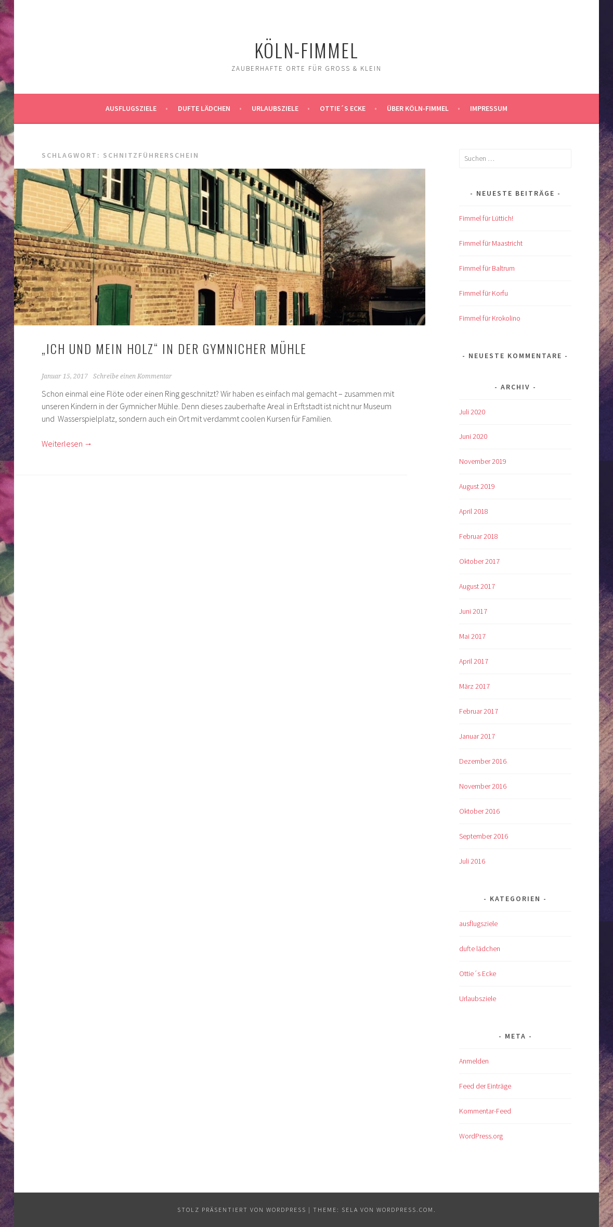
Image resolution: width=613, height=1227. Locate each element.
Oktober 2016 (479, 811)
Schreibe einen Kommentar (132, 376)
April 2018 (473, 511)
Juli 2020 (472, 411)
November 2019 (482, 461)
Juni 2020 (473, 436)
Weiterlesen (67, 443)
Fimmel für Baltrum (487, 268)
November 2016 (482, 786)
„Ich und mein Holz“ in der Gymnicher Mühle (174, 348)
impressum (488, 108)
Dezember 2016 (482, 761)
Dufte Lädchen (204, 108)
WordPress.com (405, 1209)
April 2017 (473, 661)
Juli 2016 (472, 861)
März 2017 (474, 686)
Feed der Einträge (485, 1086)
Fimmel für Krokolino (489, 318)
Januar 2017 (477, 736)
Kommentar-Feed (485, 1111)
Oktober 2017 (479, 561)
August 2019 (477, 486)
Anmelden (474, 1061)
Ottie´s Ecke (343, 108)
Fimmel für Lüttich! (486, 218)
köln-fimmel (306, 50)
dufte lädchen (479, 948)
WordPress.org (481, 1136)
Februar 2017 (478, 711)
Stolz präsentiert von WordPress (241, 1209)
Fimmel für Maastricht (491, 243)
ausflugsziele (131, 108)
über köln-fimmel (418, 108)
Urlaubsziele (275, 108)
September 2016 (483, 836)
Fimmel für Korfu (483, 293)
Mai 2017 (472, 636)
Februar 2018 (478, 536)
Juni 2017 (473, 611)
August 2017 (477, 586)
